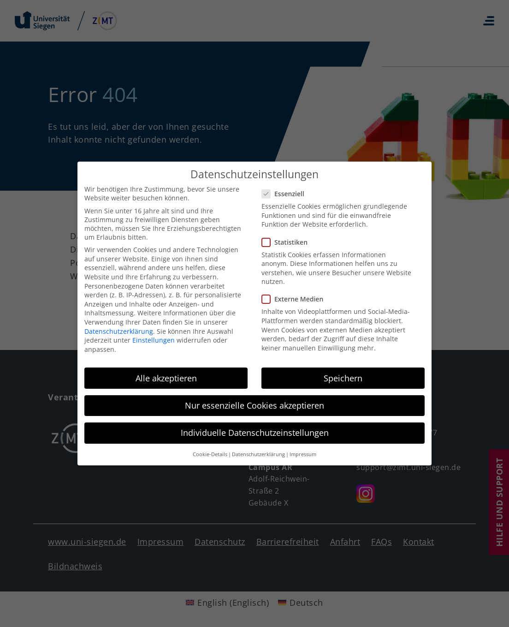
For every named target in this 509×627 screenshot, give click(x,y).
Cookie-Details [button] (210, 449)
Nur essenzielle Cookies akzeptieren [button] (254, 400)
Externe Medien (295, 294)
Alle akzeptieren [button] (166, 373)
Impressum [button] (303, 449)
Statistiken (287, 237)
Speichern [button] (343, 373)
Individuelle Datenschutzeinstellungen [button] (255, 427)
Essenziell (285, 188)
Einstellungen (153, 335)
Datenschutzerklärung (118, 326)
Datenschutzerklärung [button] (258, 449)
